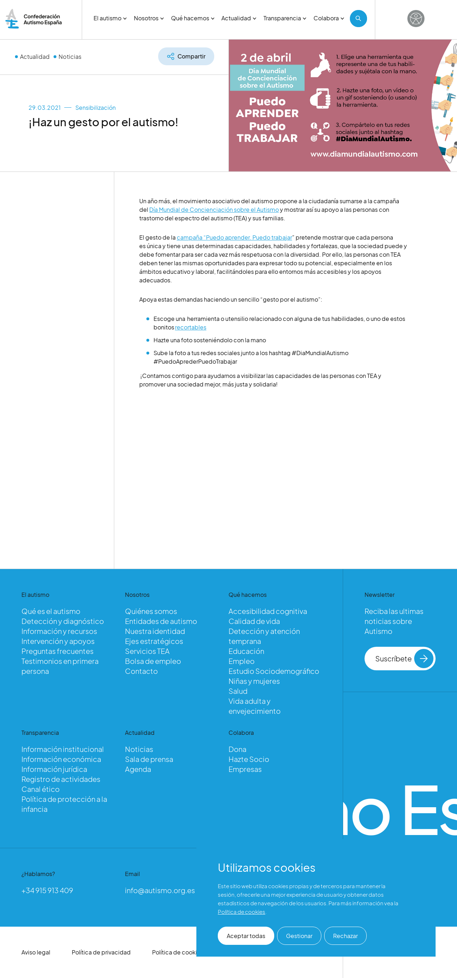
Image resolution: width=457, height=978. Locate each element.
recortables (190, 329)
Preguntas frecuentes (57, 650)
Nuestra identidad (155, 630)
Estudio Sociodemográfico (273, 670)
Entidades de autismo (161, 620)
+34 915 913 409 (47, 890)
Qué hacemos (193, 18)
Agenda (138, 768)
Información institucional (62, 748)
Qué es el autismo (50, 610)
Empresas (245, 768)
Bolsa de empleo (153, 660)
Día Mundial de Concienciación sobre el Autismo (214, 212)
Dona (237, 748)
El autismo (110, 18)
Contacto (141, 670)
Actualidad (238, 18)
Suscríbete (404, 658)
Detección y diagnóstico (62, 620)
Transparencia (284, 18)
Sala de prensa (149, 758)
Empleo (241, 660)
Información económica (61, 758)
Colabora (328, 18)
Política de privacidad (101, 952)
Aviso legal (35, 952)
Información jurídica (54, 768)
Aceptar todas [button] (246, 935)
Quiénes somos (151, 610)
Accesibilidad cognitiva (267, 610)
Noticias (70, 56)
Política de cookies (178, 952)
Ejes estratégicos (154, 640)
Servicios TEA (147, 650)
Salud (237, 690)
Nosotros (149, 18)
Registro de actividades (60, 778)
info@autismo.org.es (160, 890)
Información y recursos (59, 630)
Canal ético (40, 788)
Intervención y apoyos (58, 640)
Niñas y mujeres (254, 680)
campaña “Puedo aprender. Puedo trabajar (234, 240)
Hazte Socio (248, 758)
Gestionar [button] (299, 935)
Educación (246, 650)
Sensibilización (95, 107)
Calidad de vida (254, 620)
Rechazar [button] (345, 935)
